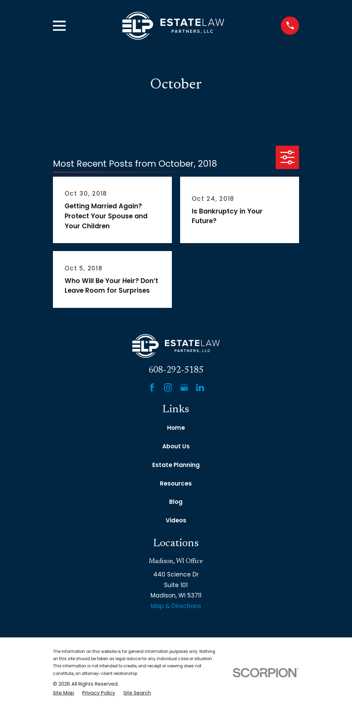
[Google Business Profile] (184, 387)
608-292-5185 (176, 370)
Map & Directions (176, 606)
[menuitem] (63, 693)
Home (176, 428)
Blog (176, 502)
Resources (176, 483)
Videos (176, 520)
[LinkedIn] (200, 387)
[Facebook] (152, 387)
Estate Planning (176, 465)
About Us (176, 446)
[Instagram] (168, 387)
